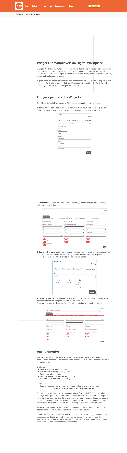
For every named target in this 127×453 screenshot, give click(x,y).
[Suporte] (72, 6)
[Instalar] (36, 14)
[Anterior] (11, 6)
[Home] (27, 6)
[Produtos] (42, 6)
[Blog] (50, 6)
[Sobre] (34, 6)
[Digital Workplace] (23, 14)
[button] (94, 6)
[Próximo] (116, 6)
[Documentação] (61, 6)
